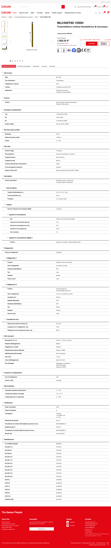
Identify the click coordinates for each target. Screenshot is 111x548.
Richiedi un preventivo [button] (104, 42)
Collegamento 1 (10, 257)
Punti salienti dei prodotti (8, 523)
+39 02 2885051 (89, 527)
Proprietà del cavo (11, 318)
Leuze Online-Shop (7, 526)
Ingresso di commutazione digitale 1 (20, 237)
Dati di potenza (10, 187)
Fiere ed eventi (6, 521)
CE (108, 544)
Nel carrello (92, 42)
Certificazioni (7, 402)
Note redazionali (100, 542)
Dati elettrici (7, 175)
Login (108, 2)
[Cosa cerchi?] (41, 6)
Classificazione (8, 438)
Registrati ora (41, 528)
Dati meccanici (8, 335)
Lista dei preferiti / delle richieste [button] (90, 38)
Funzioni (5, 97)
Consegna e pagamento (8, 528)
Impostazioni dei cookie (88, 542)
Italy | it (103, 2)
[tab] (9, 65)
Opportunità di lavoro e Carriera (10, 524)
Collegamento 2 (10, 283)
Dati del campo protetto (11, 129)
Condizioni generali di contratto (97, 544)
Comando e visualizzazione (12, 372)
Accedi (66, 42)
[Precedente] (10, 40)
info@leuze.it (88, 529)
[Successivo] (52, 40)
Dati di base (7, 72)
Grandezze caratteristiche (11, 109)
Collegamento (7, 247)
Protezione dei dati (76, 542)
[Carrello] (105, 6)
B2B (107, 542)
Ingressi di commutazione (16, 214)
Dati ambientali (8, 385)
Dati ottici (6, 145)
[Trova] (63, 6)
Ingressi (8, 204)
